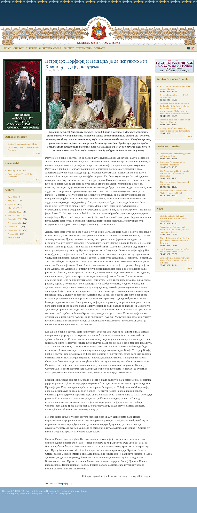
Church (18, 48)
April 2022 (13, 204)
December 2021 (15, 219)
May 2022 (12, 200)
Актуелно (50, 483)
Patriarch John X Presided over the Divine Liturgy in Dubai (176, 191)
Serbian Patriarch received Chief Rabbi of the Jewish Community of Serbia (175, 260)
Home (7, 48)
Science (69, 48)
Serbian (188, 48)
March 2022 (13, 208)
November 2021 (15, 223)
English (192, 48)
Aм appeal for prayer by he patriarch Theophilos (172, 163)
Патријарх (64, 483)
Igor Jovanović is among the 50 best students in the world (174, 250)
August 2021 (14, 234)
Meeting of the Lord (17, 170)
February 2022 (14, 211)
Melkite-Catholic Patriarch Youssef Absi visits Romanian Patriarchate (173, 218)
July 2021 (12, 237)
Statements (84, 48)
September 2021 (15, 230)
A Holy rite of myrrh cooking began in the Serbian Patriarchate (175, 129)
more (38, 153)
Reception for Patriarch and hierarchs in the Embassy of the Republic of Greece (174, 229)
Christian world (50, 48)
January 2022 (14, 215)
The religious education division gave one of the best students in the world (174, 240)
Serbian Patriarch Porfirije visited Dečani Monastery (175, 87)
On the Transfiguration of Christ (22, 144)
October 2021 (14, 226)
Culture (31, 48)
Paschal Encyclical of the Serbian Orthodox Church (175, 120)
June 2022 (12, 197)
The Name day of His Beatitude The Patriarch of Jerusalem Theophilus (174, 173)
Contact (99, 48)
